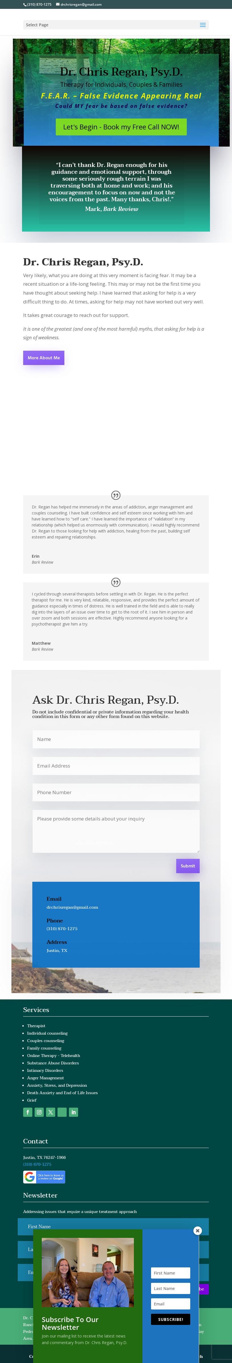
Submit (188, 866)
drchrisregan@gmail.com (72, 907)
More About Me (44, 358)
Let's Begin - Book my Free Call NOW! (121, 126)
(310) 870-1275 (39, 4)
